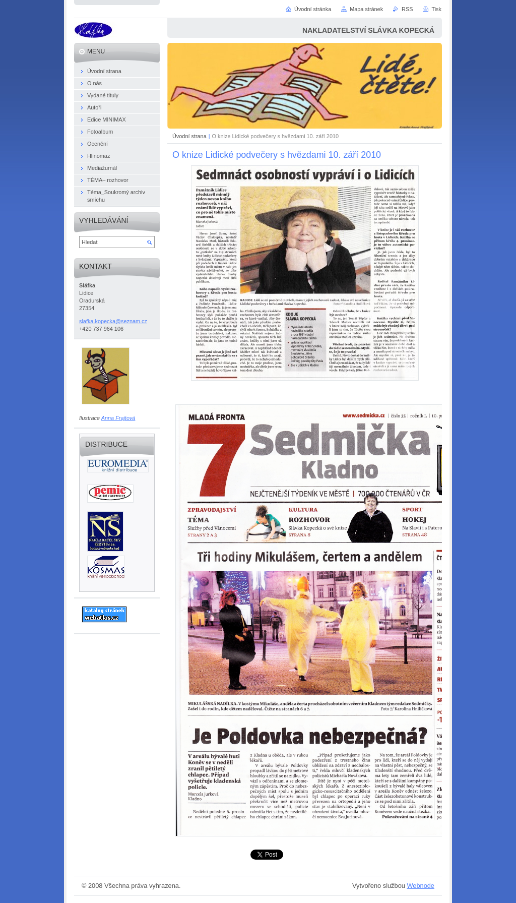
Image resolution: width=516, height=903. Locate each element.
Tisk (436, 9)
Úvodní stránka (312, 9)
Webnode (420, 885)
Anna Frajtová (118, 418)
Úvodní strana (189, 136)
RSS (407, 9)
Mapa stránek (366, 9)
